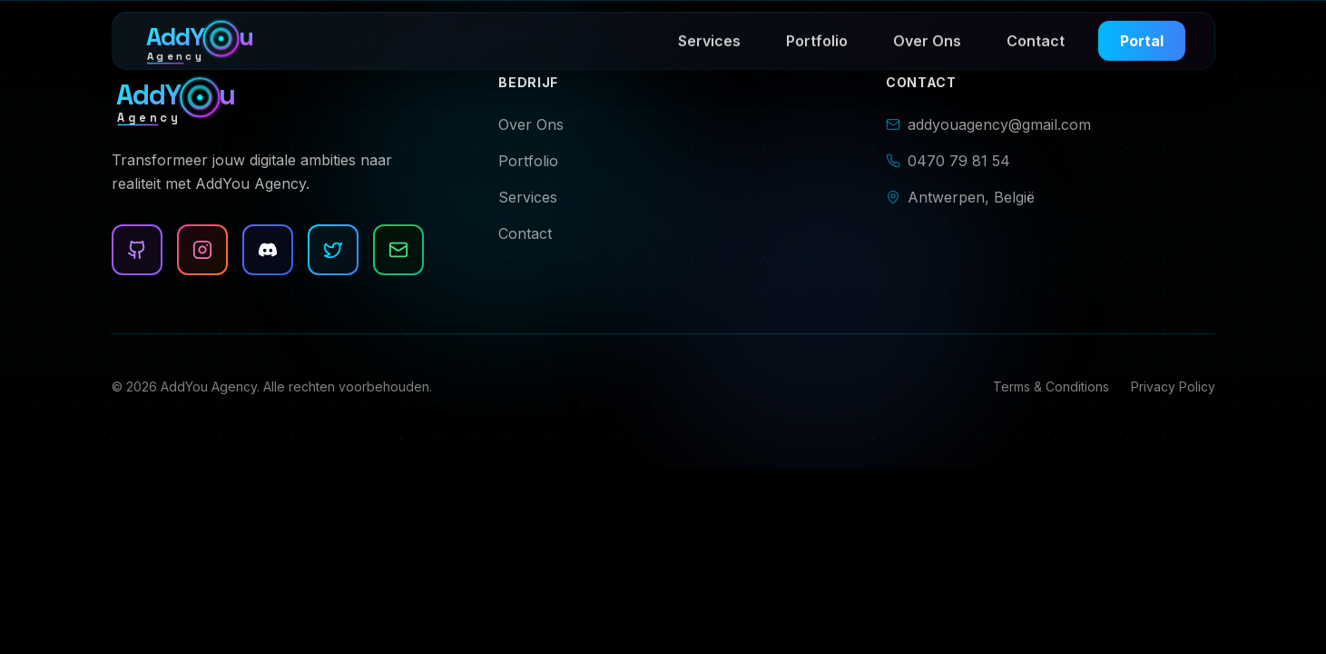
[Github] (137, 249)
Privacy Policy (1173, 386)
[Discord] (267, 249)
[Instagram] (202, 249)
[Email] (397, 249)
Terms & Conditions (1051, 386)
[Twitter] (333, 249)
